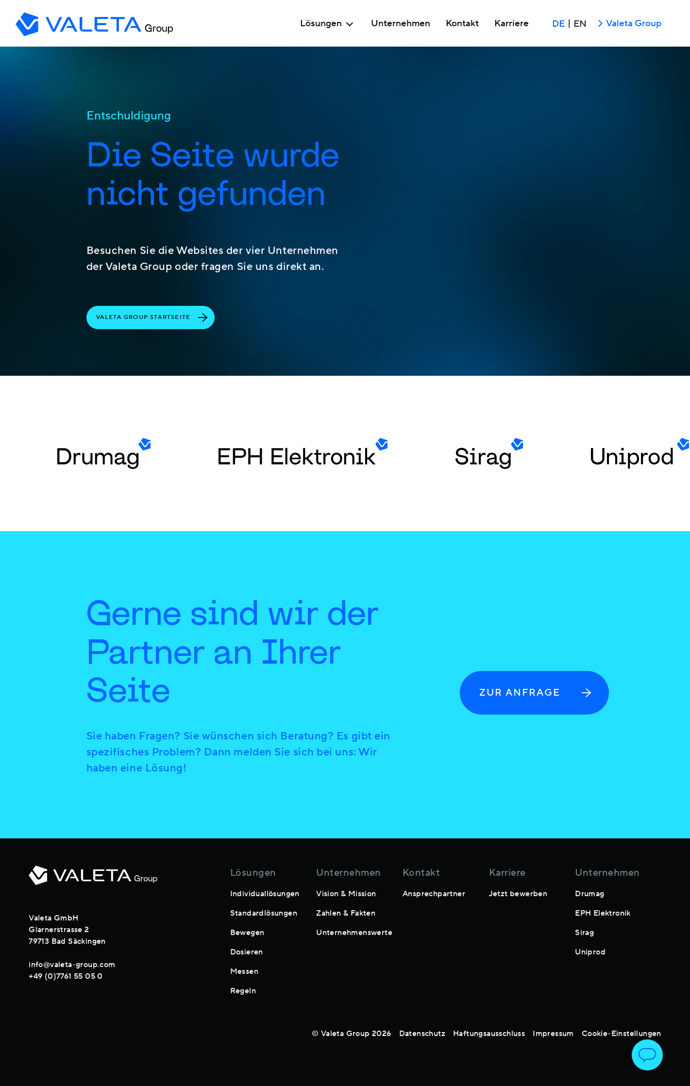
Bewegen (247, 932)
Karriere (511, 24)
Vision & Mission (346, 894)
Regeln (243, 991)
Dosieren (246, 952)
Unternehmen (400, 24)
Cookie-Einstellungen (621, 1033)
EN (580, 24)
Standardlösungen (263, 913)
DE (558, 24)
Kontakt (462, 24)
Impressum (553, 1033)
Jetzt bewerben (518, 894)
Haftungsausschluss (489, 1033)
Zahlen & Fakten (345, 913)
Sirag (584, 932)
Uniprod (590, 952)
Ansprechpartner (434, 894)
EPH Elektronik (603, 913)
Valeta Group (627, 24)
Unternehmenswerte (354, 932)
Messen (244, 971)
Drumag (589, 894)
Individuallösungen (265, 894)
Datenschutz (422, 1033)
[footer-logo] (93, 881)
